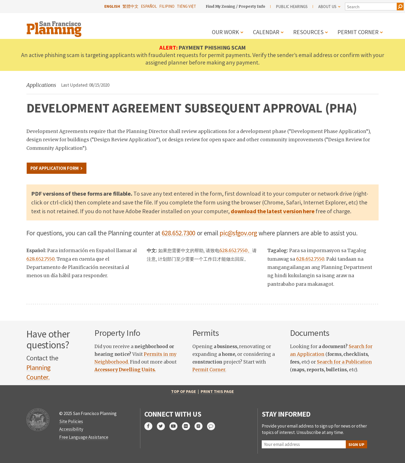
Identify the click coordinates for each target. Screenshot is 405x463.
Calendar (266, 32)
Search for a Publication (344, 362)
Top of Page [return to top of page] (183, 391)
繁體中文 (130, 6)
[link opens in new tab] (125, 370)
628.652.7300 (178, 233)
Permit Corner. (209, 370)
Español (149, 6)
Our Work (225, 32)
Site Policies (71, 421)
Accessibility (71, 429)
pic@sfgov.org (238, 233)
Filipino (166, 6)
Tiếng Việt (186, 6)
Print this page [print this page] (217, 391)
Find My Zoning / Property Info (235, 6)
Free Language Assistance (83, 437)
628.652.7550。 (235, 250)
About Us (329, 6)
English (112, 6)
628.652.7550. (40, 259)
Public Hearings (292, 6)
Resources (308, 32)
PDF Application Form (54, 168)
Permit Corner (358, 32)
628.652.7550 (310, 259)
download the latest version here (273, 211)
